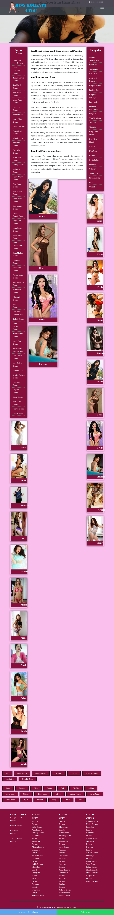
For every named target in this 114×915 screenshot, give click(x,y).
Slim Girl (92, 127)
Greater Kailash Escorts (19, 376)
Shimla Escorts (92, 870)
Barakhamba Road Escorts (18, 349)
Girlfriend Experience (93, 79)
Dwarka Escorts (19, 126)
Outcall (92, 187)
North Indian (94, 160)
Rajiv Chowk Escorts (18, 335)
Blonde (49, 788)
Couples (74, 773)
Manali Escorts (92, 873)
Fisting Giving (94, 178)
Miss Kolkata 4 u (58, 907)
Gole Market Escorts (17, 207)
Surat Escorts (64, 847)
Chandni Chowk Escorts (18, 214)
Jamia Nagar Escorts (17, 236)
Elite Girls (93, 65)
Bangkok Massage (92, 96)
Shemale (22, 788)
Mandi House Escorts (18, 342)
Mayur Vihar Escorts (17, 120)
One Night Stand (93, 140)
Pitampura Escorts (16, 108)
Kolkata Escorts (38, 896)
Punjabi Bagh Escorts (18, 276)
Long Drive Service (93, 133)
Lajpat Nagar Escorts (18, 101)
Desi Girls (93, 151)
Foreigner (93, 164)
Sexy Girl (93, 114)
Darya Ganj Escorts (17, 222)
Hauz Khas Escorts (17, 94)
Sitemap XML (71, 907)
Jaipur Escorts (64, 870)
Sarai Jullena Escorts (17, 364)
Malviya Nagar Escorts (18, 283)
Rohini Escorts (18, 115)
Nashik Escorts (92, 824)
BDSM (58, 794)
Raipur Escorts (91, 861)
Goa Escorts (63, 856)
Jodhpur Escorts (65, 890)
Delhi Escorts (37, 827)
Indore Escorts (64, 896)
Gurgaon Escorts (16, 391)
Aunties (92, 146)
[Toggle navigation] (102, 7)
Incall (91, 182)
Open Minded (40, 773)
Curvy (67, 800)
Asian (8, 788)
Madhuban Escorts (17, 269)
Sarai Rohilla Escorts (18, 192)
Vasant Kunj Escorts (17, 132)
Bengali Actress (95, 86)
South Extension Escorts (16, 70)
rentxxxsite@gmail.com (28, 912)
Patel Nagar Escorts (17, 185)
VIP (7, 773)
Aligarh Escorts (38, 847)
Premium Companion (93, 107)
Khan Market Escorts (18, 254)
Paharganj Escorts (16, 261)
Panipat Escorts (18, 413)
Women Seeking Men (94, 58)
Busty (54, 800)
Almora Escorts (92, 853)
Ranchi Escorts (92, 881)
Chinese (26, 794)
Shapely (40, 800)
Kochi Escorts (64, 893)
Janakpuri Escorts (16, 144)
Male (36, 788)
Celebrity (92, 169)
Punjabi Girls (94, 90)
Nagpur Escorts (92, 821)
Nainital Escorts (92, 838)
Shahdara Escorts (16, 170)
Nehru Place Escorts (17, 200)
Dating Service (75, 794)
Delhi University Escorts (17, 326)
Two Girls (58, 773)
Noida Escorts (18, 397)
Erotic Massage (92, 773)
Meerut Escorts (18, 409)
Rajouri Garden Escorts (18, 79)
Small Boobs (10, 800)
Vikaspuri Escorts (16, 298)
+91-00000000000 (95, 2)
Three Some (42, 794)
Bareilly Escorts (38, 833)
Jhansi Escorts (37, 856)
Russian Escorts (16, 826)
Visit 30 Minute (95, 118)
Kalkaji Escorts (18, 165)
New (80, 800)
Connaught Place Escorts (18, 61)
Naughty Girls (27, 779)
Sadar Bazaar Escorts (18, 229)
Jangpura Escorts (16, 305)
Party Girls (93, 102)
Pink (62, 788)
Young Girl (93, 173)
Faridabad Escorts (16, 383)
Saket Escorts (18, 138)
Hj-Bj (26, 800)
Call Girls (93, 74)
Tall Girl (92, 123)
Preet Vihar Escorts (17, 151)
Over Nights (22, 773)
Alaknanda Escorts (17, 291)
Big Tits (76, 788)
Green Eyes (10, 794)
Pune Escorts (64, 833)
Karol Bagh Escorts (17, 86)
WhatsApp (85, 912)
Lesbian (91, 788)
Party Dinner (95, 794)
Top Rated (10, 779)
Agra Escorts (37, 830)
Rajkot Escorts (91, 867)
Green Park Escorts (17, 158)
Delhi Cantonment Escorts (17, 245)
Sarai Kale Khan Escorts (18, 313)
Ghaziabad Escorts (17, 402)
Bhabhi (92, 155)
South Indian (94, 69)
